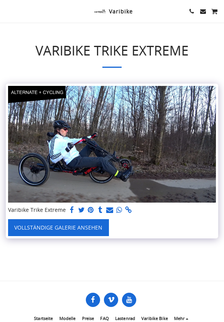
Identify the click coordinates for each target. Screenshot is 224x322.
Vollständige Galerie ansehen (58, 227)
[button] (8, 11)
